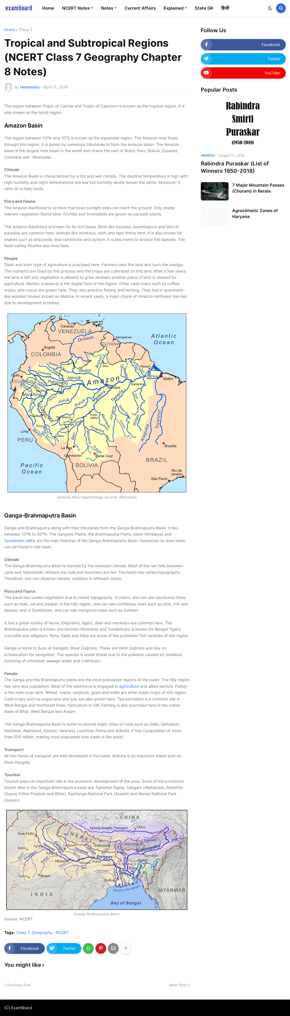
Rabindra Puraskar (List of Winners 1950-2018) (235, 167)
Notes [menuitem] (107, 8)
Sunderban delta (19, 540)
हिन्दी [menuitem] (225, 8)
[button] (270, 8)
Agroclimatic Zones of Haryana (255, 213)
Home (9, 30)
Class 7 (25, 30)
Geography (42, 933)
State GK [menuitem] (204, 8)
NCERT (62, 933)
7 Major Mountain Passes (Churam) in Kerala (258, 188)
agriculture (129, 686)
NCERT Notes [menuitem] (76, 8)
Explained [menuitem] (174, 8)
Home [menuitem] (48, 8)
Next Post (178, 985)
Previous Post (19, 985)
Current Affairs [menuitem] (140, 8)
